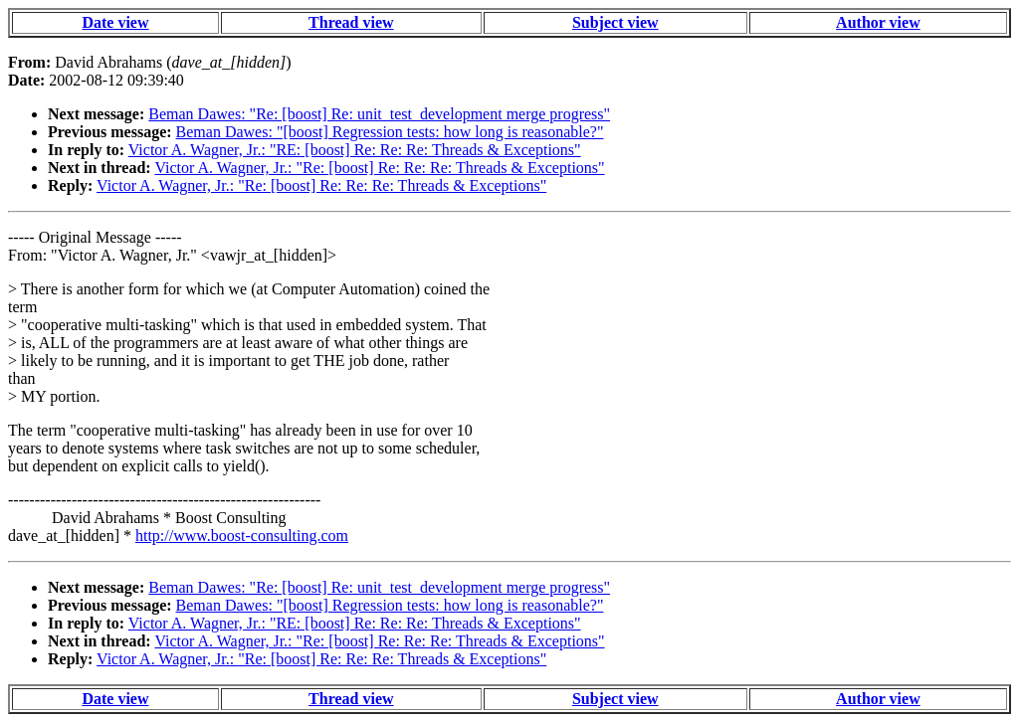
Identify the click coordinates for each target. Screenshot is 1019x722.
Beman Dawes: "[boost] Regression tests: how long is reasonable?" (390, 131)
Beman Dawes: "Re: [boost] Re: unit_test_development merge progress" (379, 113)
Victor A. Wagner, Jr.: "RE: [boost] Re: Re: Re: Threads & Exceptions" (354, 149)
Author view (878, 22)
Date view (115, 22)
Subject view (615, 22)
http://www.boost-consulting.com (241, 535)
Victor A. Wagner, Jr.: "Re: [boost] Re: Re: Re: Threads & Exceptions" (379, 167)
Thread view (350, 22)
